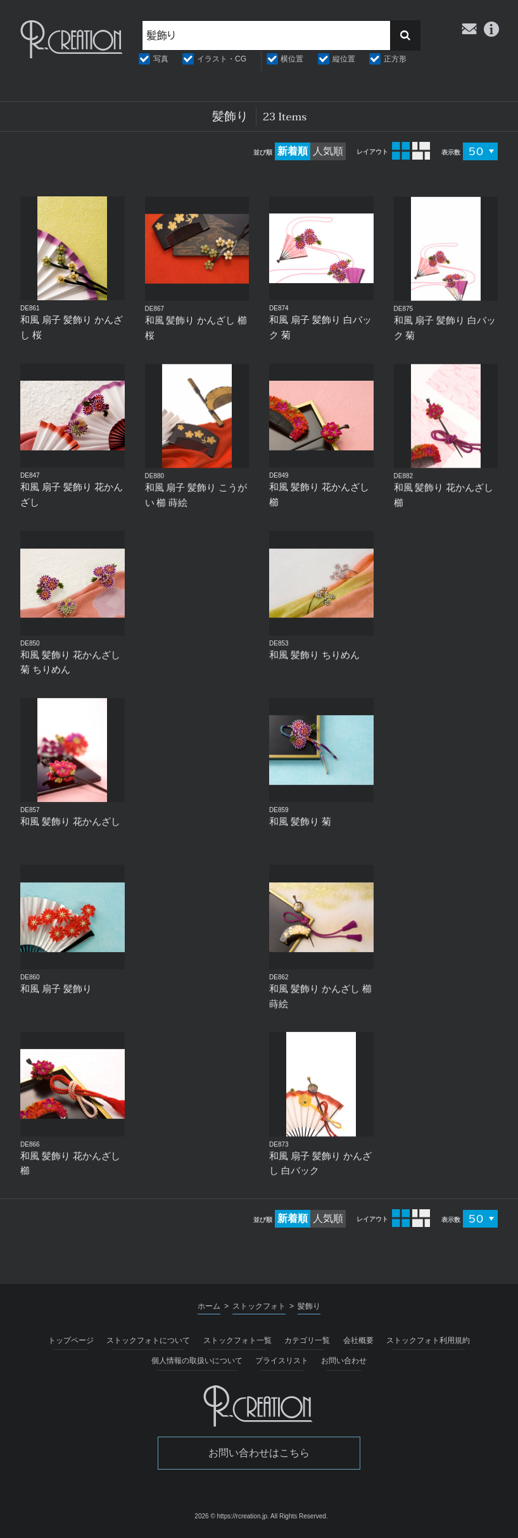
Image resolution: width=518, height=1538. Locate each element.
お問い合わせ (344, 1360)
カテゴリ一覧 (307, 1340)
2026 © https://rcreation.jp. (231, 1516)
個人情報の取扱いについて (197, 1360)
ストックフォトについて (148, 1340)
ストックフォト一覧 (237, 1340)
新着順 (292, 151)
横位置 (292, 58)
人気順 (328, 151)
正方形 (395, 58)
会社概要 (358, 1340)
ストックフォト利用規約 (428, 1340)
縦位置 (343, 58)
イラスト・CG (221, 58)
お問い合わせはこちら (259, 1452)
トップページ (71, 1340)
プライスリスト (281, 1360)
